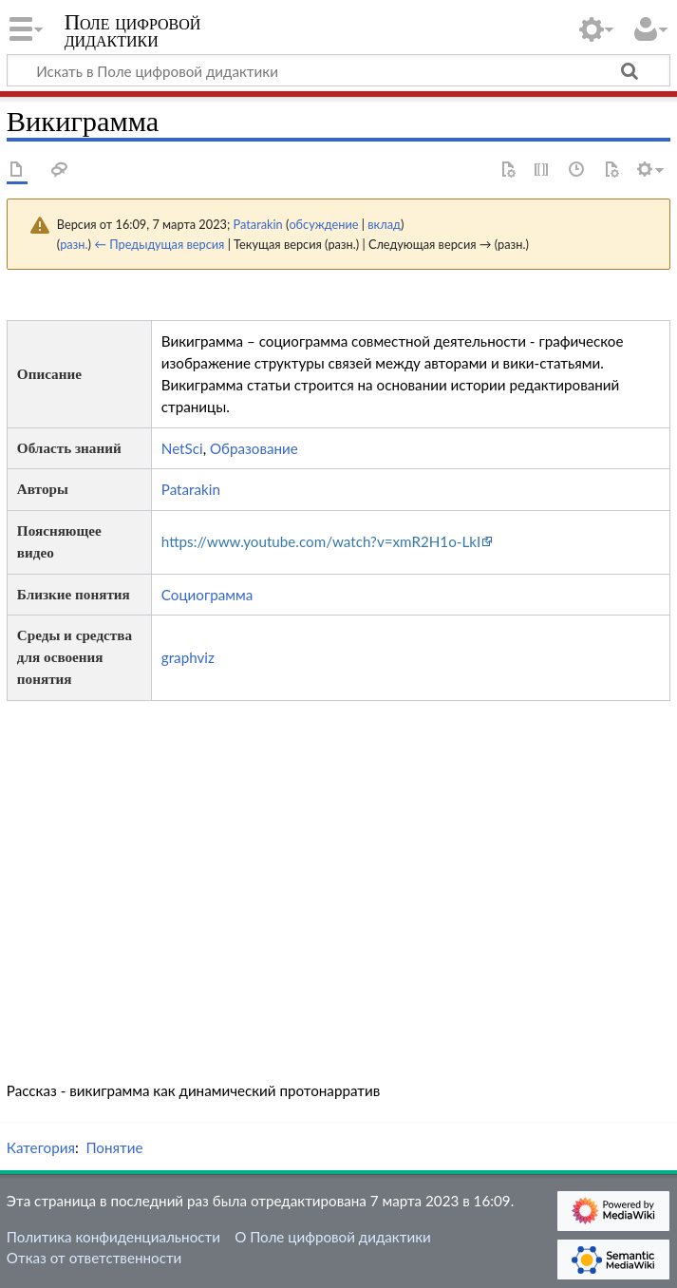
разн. (73, 244)
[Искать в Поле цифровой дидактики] (338, 70)
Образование (254, 448)
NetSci (182, 448)
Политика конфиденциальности (113, 1236)
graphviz (188, 657)
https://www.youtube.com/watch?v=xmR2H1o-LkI (320, 541)
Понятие (113, 1147)
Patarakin (190, 489)
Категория (41, 1147)
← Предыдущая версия (159, 244)
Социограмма (207, 594)
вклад (384, 224)
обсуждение (323, 224)
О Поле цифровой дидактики (333, 1236)
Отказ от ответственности (94, 1257)
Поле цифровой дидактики (133, 31)
